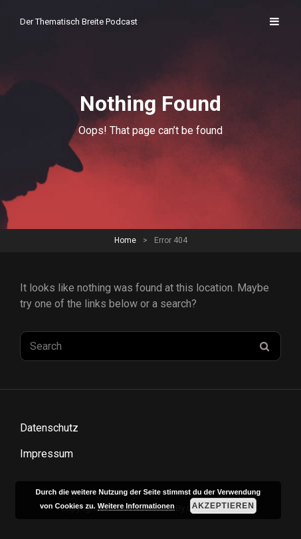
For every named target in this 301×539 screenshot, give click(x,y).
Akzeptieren (223, 505)
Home (125, 240)
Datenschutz (49, 428)
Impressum (46, 453)
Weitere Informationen (136, 506)
